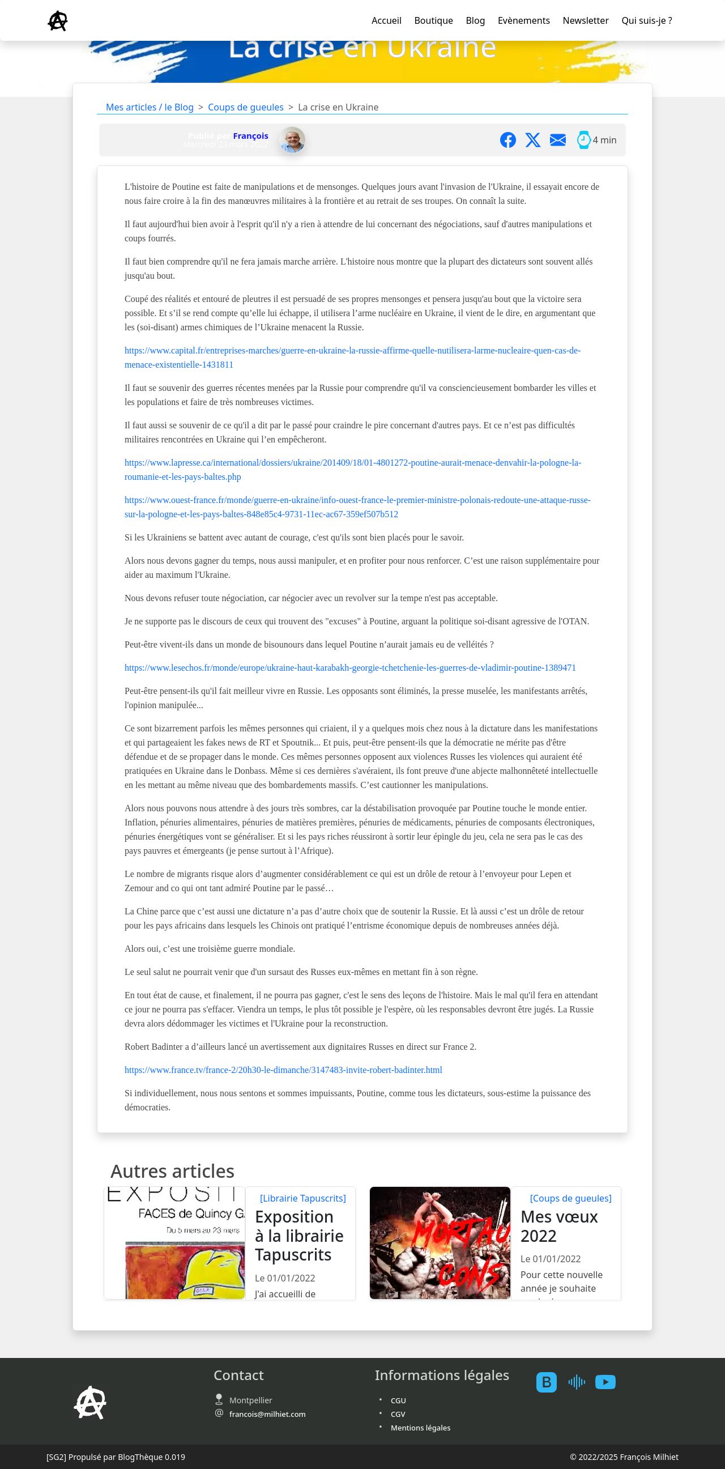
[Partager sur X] (537, 140)
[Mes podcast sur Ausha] (580, 1382)
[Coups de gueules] (571, 1198)
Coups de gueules (246, 107)
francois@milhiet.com (267, 1414)
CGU (398, 1400)
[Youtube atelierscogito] (610, 1382)
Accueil (387, 20)
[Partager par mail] (562, 140)
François (250, 135)
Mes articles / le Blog (150, 107)
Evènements (524, 20)
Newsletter (586, 20)
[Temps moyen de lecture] (584, 140)
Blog (475, 20)
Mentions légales (421, 1428)
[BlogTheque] (551, 1382)
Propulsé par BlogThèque (116, 1456)
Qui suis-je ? (646, 20)
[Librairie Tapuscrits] (303, 1198)
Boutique (433, 20)
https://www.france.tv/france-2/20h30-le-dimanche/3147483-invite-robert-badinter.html (283, 1070)
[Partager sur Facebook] (512, 140)
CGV (398, 1414)
